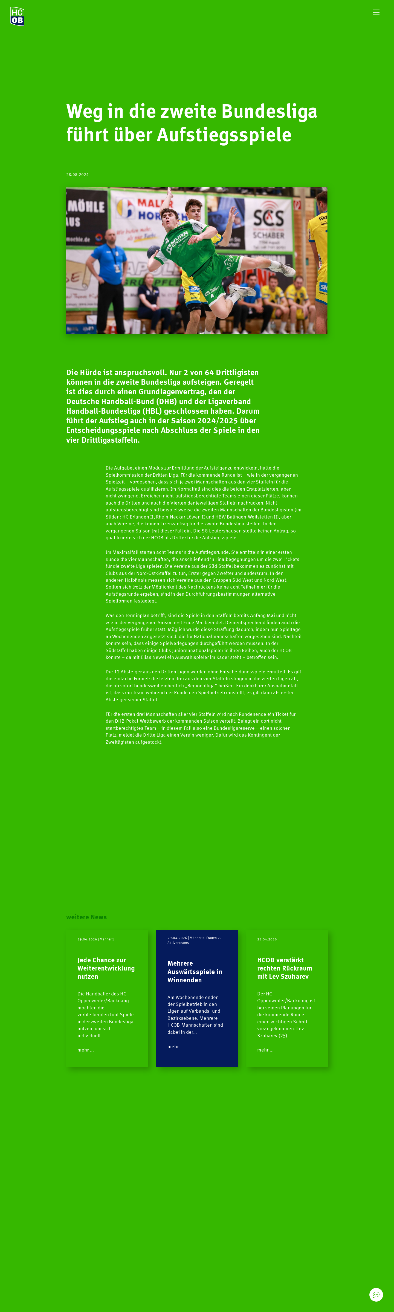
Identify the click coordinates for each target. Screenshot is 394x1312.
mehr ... (85, 1050)
